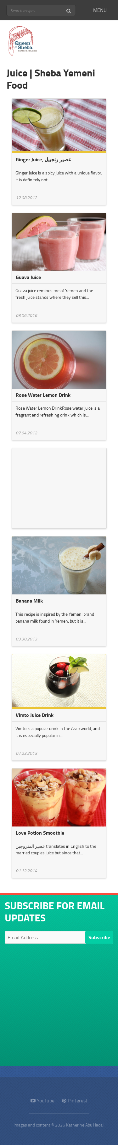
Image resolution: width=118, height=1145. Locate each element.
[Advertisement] (59, 487)
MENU (100, 10)
